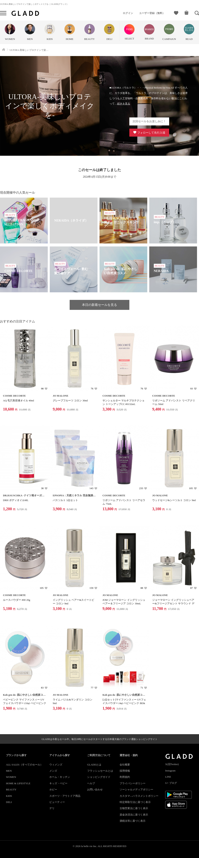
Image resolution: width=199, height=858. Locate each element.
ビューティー (57, 802)
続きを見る (123, 103)
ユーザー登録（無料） (152, 13)
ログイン (128, 13)
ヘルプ (91, 783)
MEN (9, 770)
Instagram (170, 770)
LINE (168, 776)
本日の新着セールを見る (99, 304)
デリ (52, 808)
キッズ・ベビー (58, 783)
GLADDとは (94, 764)
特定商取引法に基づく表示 (135, 802)
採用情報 (125, 770)
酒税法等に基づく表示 (132, 820)
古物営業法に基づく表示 (134, 808)
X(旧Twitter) (172, 764)
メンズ (53, 770)
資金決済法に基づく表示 (134, 814)
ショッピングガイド (98, 776)
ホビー (53, 789)
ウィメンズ (55, 764)
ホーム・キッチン (59, 776)
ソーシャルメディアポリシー (136, 789)
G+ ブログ (171, 782)
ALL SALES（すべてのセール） (24, 764)
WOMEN (11, 776)
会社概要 (125, 764)
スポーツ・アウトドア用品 (64, 795)
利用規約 (125, 776)
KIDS (9, 795)
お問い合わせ (95, 789)
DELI (9, 802)
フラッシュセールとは (100, 770)
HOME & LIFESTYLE (18, 783)
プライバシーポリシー (132, 783)
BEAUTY (11, 789)
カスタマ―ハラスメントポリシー (139, 795)
